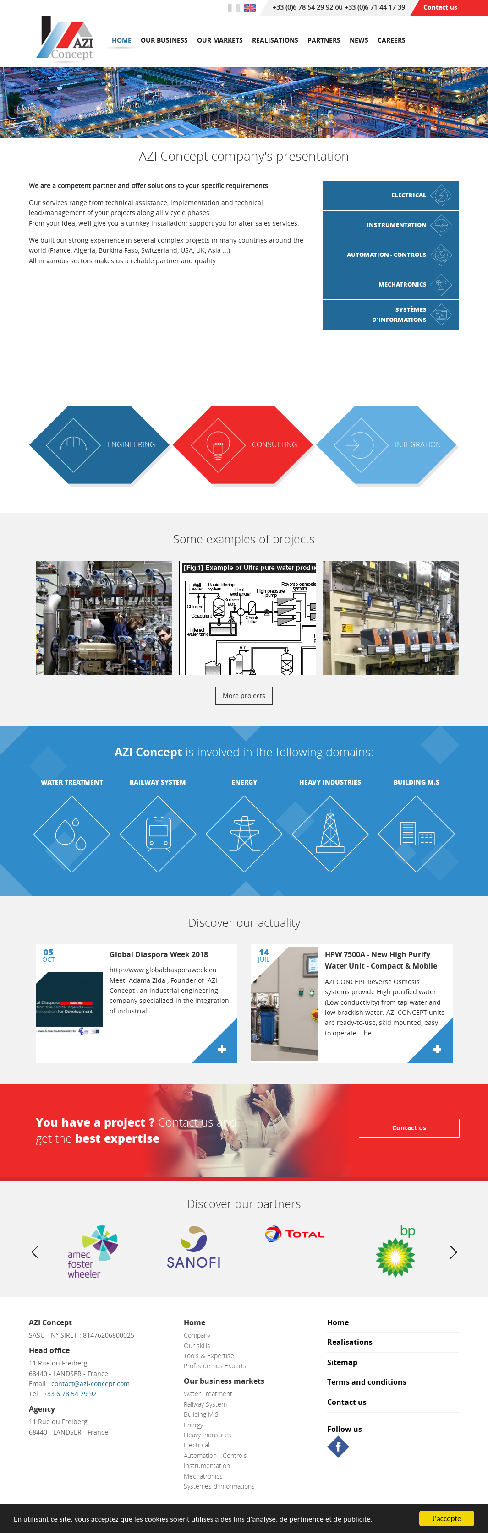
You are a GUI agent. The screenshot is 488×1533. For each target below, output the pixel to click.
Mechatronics (203, 1476)
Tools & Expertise (209, 1355)
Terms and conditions (366, 1382)
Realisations (275, 40)
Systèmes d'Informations (219, 1486)
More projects (244, 695)
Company (197, 1335)
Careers (392, 40)
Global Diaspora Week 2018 (159, 954)
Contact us (440, 7)
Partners (323, 40)
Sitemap (342, 1363)
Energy (244, 782)
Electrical (196, 1445)
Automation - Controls (215, 1455)
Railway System (158, 782)
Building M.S (416, 782)
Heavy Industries (330, 782)
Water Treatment (72, 782)
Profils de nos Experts (215, 1365)
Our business (164, 40)
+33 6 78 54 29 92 (70, 1393)
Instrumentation (207, 1465)
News (359, 40)
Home (122, 40)
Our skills (197, 1345)
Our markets (220, 40)
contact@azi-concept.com (90, 1383)
